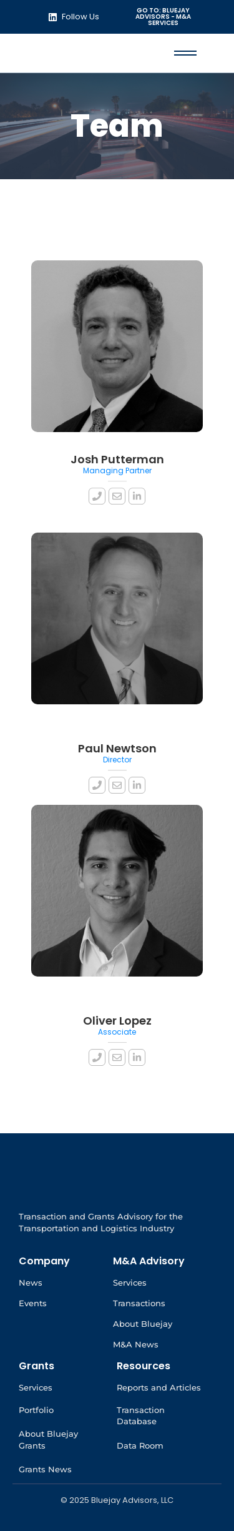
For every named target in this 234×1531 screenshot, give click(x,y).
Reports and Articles (159, 1387)
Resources (143, 1366)
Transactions (139, 1303)
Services (130, 1282)
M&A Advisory (149, 1261)
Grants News (45, 1469)
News (30, 1282)
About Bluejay (142, 1324)
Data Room (140, 1445)
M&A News (135, 1344)
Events (33, 1303)
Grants (36, 1366)
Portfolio (36, 1410)
